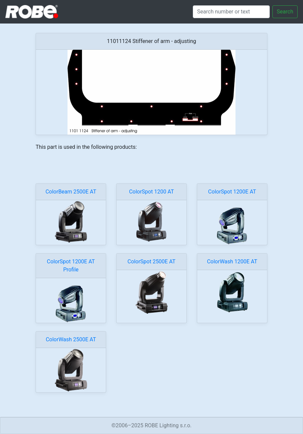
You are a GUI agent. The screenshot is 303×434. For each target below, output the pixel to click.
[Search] (231, 11)
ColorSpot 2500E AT (152, 261)
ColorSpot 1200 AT (151, 191)
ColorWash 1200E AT (232, 261)
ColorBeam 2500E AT (70, 191)
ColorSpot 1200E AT (232, 191)
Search (285, 11)
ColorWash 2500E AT (71, 339)
